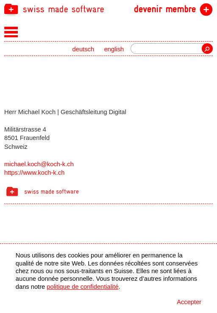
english (114, 49)
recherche (207, 48)
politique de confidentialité (82, 286)
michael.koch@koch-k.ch (39, 164)
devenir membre (165, 9)
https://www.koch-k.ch (34, 172)
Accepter (189, 302)
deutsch (83, 49)
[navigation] (108, 8)
